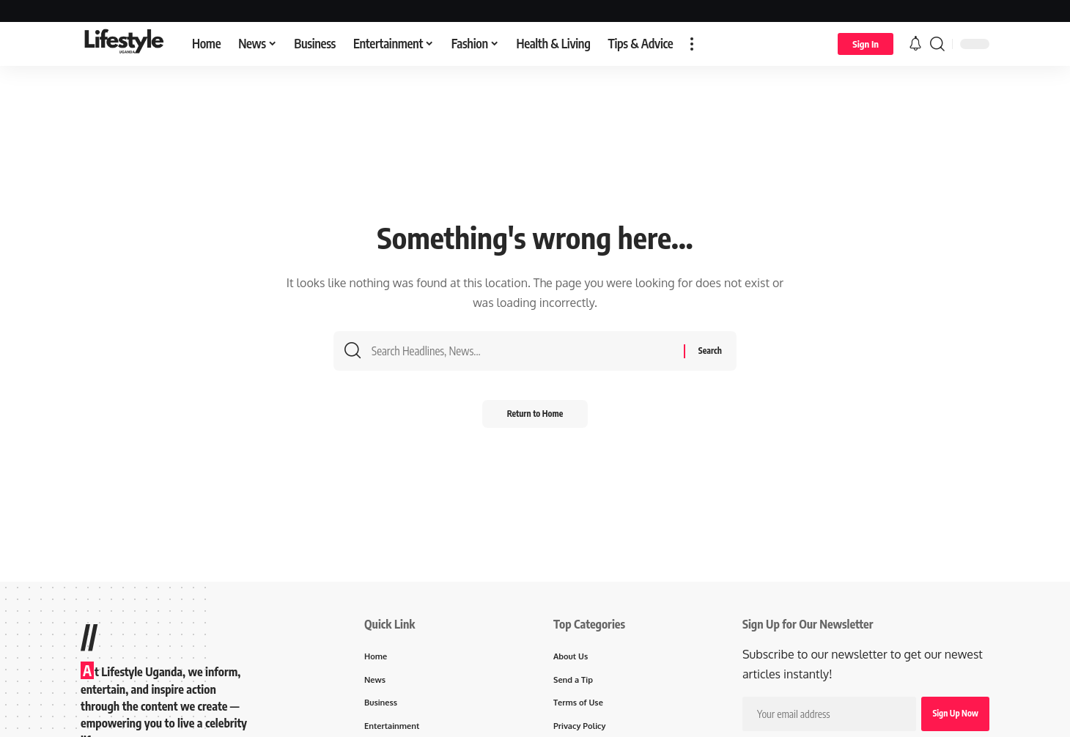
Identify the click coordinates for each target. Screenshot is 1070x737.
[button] (692, 44)
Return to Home (535, 418)
